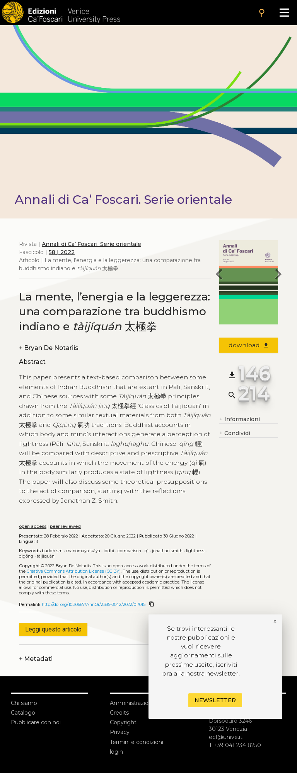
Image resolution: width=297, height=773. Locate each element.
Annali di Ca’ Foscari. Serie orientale (91, 244)
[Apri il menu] (284, 12)
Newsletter (215, 700)
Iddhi (109, 550)
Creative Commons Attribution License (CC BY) (74, 571)
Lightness (195, 550)
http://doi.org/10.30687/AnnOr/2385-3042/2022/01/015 (93, 604)
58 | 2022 (62, 252)
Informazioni (239, 419)
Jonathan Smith (167, 550)
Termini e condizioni (136, 742)
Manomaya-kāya (83, 550)
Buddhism (52, 550)
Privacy (120, 732)
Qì (146, 550)
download (249, 345)
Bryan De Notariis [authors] (49, 348)
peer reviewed (65, 526)
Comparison (129, 550)
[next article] (278, 275)
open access (32, 526)
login (116, 751)
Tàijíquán (46, 556)
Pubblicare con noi (36, 722)
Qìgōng (26, 556)
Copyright (123, 722)
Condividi (234, 433)
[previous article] (219, 275)
